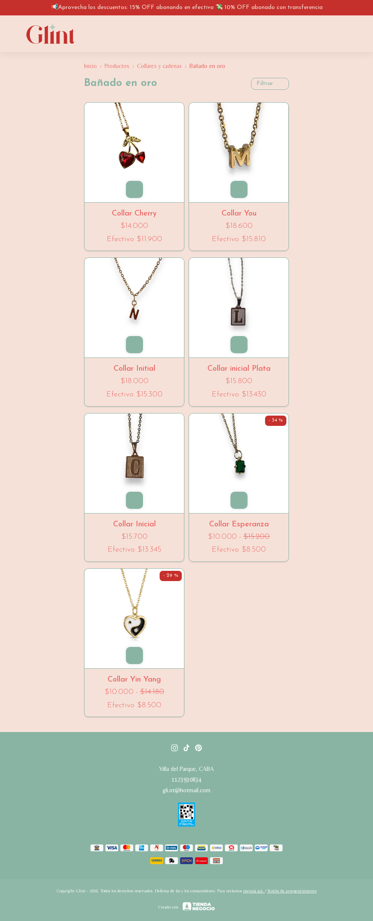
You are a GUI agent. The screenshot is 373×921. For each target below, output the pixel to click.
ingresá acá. (254, 891)
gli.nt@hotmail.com (186, 790)
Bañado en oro (207, 65)
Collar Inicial (134, 524)
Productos (121, 65)
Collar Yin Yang (134, 680)
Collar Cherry (134, 214)
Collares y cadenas (163, 65)
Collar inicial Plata (239, 369)
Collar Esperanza (239, 524)
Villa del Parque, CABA (186, 768)
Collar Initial (134, 369)
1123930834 (186, 779)
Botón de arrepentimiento (292, 891)
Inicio (94, 65)
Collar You (238, 214)
